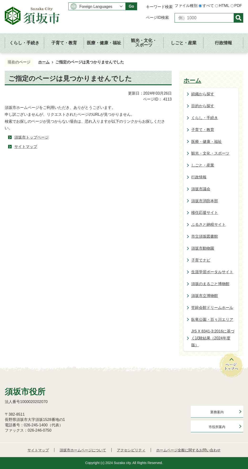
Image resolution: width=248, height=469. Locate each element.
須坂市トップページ (31, 137)
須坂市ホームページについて (83, 450)
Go (131, 6)
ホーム (44, 62)
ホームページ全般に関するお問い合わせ (188, 450)
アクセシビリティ (131, 450)
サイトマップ (25, 147)
